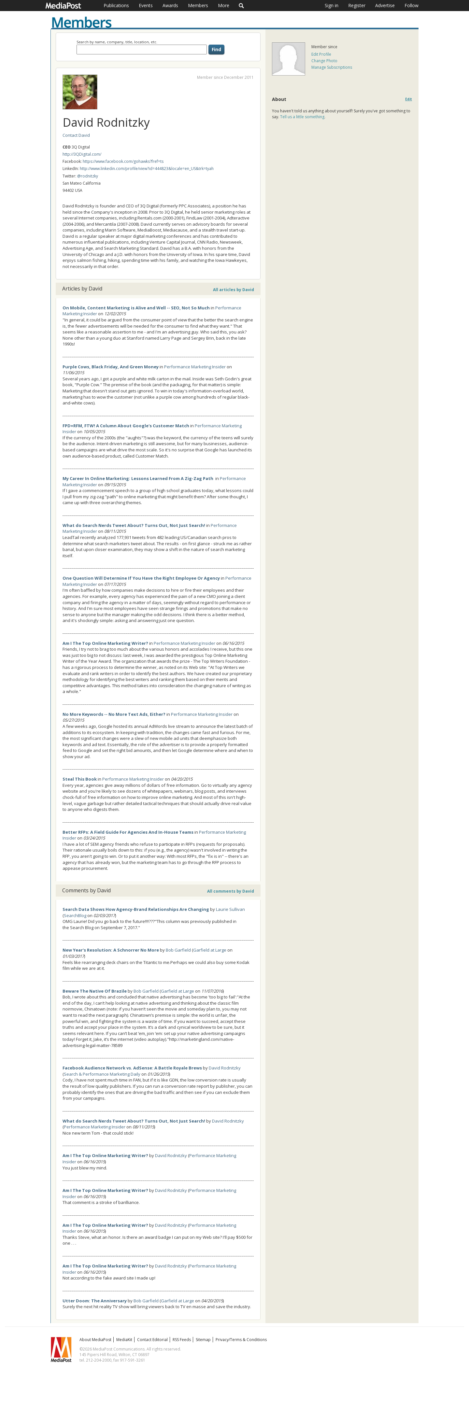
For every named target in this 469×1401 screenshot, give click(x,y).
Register (356, 5)
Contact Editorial (152, 1339)
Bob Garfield (178, 950)
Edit (408, 99)
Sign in (331, 5)
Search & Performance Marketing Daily (102, 1074)
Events (146, 5)
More (223, 5)
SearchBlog (75, 915)
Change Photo (324, 61)
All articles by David (233, 290)
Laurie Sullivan (230, 909)
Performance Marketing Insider (195, 367)
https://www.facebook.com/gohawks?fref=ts (123, 161)
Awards (170, 5)
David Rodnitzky (225, 1068)
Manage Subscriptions (331, 67)
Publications (116, 5)
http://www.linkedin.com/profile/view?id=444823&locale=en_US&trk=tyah (147, 168)
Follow (412, 5)
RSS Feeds (182, 1339)
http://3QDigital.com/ (82, 154)
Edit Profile (321, 54)
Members (198, 5)
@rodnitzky (87, 176)
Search (241, 5)
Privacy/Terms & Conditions (241, 1339)
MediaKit (124, 1339)
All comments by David (230, 891)
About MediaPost (95, 1339)
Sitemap (203, 1339)
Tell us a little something (302, 117)
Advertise (385, 5)
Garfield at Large (209, 950)
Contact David (76, 135)
